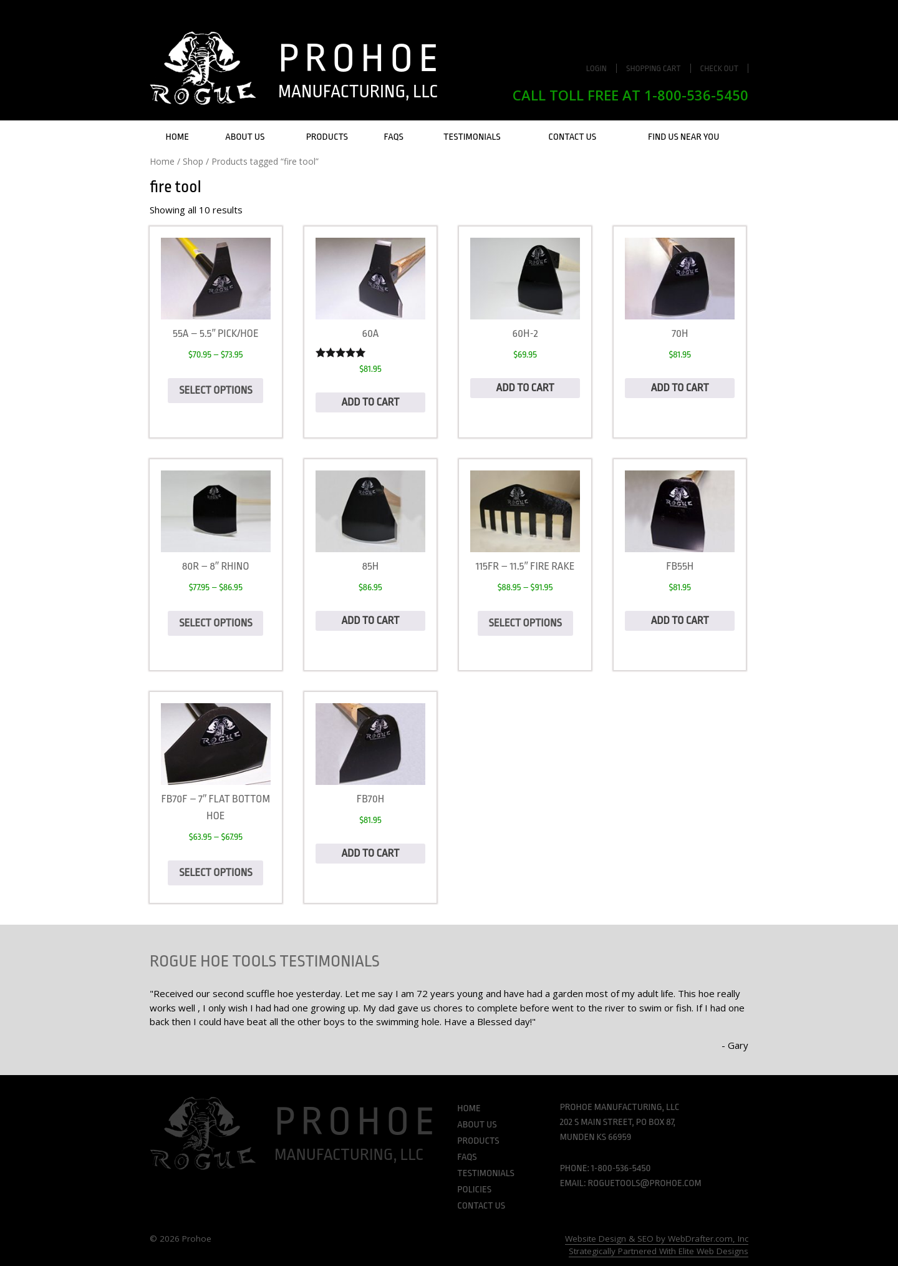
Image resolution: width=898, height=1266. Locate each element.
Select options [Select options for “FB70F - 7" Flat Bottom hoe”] (215, 873)
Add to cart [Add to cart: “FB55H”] (680, 620)
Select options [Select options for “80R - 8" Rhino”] (215, 623)
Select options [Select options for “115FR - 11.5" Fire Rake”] (525, 623)
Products (327, 137)
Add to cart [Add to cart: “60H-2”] (525, 388)
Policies (474, 1189)
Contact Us (572, 137)
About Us (244, 137)
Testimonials (472, 137)
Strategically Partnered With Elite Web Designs (658, 1251)
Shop (193, 161)
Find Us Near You (684, 137)
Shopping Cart (653, 68)
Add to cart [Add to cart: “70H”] (680, 388)
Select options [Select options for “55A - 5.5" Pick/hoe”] (215, 390)
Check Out (719, 68)
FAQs (393, 137)
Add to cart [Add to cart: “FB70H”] (370, 853)
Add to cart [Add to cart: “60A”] (370, 402)
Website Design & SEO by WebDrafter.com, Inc (656, 1238)
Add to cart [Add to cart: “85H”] (370, 620)
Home (177, 137)
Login (596, 68)
